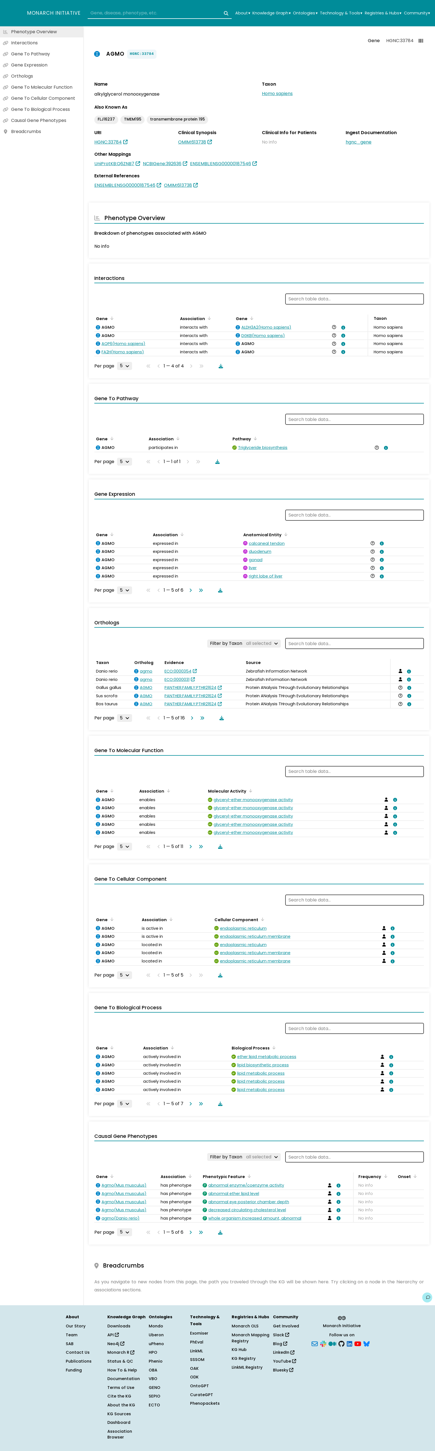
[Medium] (332, 1343)
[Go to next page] (189, 590)
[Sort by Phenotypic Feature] (248, 1176)
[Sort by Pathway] (254, 438)
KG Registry (244, 1358)
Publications (79, 1361)
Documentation (123, 1378)
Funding (74, 1370)
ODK (194, 1377)
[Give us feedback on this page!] (427, 1297)
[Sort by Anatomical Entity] (285, 534)
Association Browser (119, 1434)
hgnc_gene (358, 142)
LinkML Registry (247, 1367)
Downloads (118, 1326)
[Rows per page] (124, 366)
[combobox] (160, 13)
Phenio (156, 1361)
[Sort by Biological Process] (273, 1047)
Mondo (156, 1326)
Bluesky (283, 1370)
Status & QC (120, 1361)
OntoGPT (199, 1386)
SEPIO (154, 1396)
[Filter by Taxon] (244, 643)
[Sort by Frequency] (384, 1176)
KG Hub (239, 1349)
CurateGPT (201, 1395)
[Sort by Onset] (414, 1176)
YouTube (284, 1361)
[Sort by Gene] (111, 318)
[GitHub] (341, 1343)
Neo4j (115, 1344)
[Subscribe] (315, 1343)
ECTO (154, 1405)
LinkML (196, 1351)
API (113, 1335)
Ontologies (305, 13)
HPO (153, 1352)
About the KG (121, 1405)
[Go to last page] (200, 590)
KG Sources (119, 1414)
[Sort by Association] (208, 318)
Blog (280, 1344)
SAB (70, 1344)
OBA (153, 1370)
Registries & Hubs (383, 13)
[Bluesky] (366, 1343)
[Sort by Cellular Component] (261, 919)
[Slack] (323, 1343)
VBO (153, 1378)
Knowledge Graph (271, 13)
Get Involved (286, 1326)
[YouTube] (357, 1343)
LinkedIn (283, 1352)
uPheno (156, 1344)
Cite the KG (119, 1396)
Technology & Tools (341, 13)
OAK (194, 1368)
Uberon (156, 1335)
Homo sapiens (277, 93)
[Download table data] (220, 366)
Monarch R (120, 1352)
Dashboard (118, 1422)
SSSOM (197, 1359)
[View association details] (342, 327)
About (242, 13)
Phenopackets (205, 1403)
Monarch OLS (245, 1326)
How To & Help (122, 1370)
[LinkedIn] (349, 1343)
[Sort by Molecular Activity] (249, 790)
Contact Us (78, 1352)
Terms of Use (120, 1387)
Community (417, 13)
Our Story (75, 1326)
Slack (281, 1335)
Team (71, 1335)
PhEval (196, 1342)
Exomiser (199, 1333)
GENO (154, 1387)
